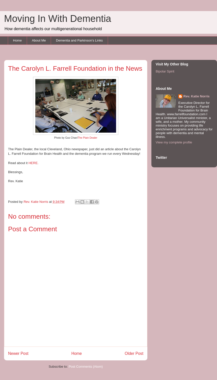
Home (17, 40)
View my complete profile (174, 142)
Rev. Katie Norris (196, 96)
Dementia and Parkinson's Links (79, 40)
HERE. (34, 163)
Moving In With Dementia (57, 18)
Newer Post (18, 353)
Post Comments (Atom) (86, 366)
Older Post (134, 353)
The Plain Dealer (87, 137)
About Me (39, 40)
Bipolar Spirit (165, 71)
